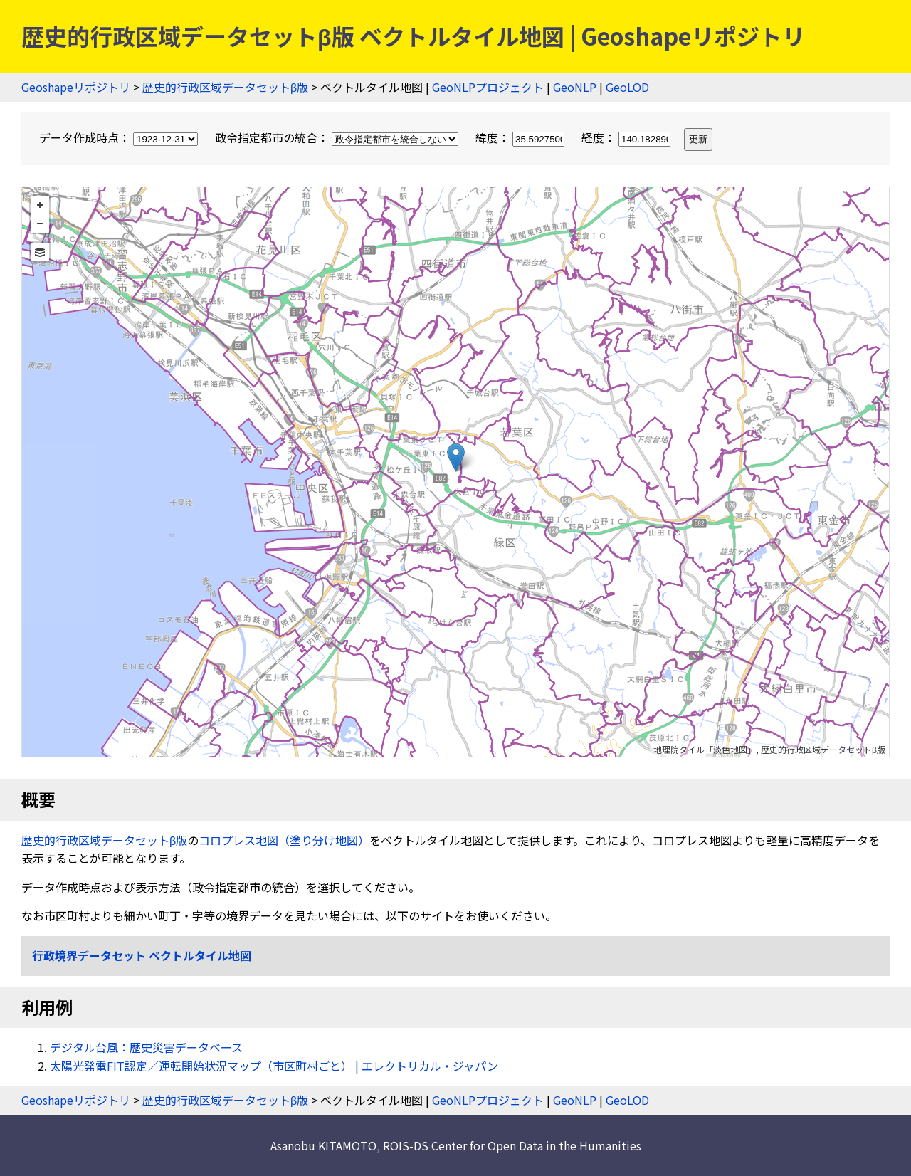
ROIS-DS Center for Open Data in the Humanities (512, 1145)
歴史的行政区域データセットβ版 (225, 86)
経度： (627, 137)
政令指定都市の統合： (338, 137)
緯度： (521, 137)
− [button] (40, 223)
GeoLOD (627, 86)
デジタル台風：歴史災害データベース (146, 1047)
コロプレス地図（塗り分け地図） (284, 840)
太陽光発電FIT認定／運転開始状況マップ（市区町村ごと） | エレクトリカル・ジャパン (274, 1065)
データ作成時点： (120, 137)
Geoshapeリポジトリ (75, 86)
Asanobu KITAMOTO (323, 1145)
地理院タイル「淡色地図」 (704, 749)
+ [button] (40, 205)
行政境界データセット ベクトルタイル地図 (141, 955)
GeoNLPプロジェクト (488, 86)
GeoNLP (574, 86)
